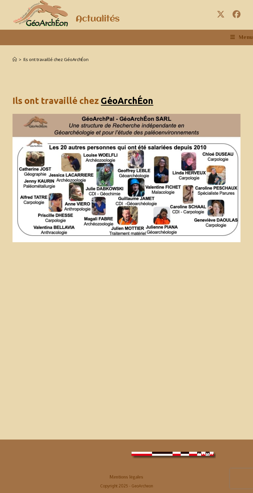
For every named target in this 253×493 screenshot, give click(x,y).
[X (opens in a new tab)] (221, 14)
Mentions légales (126, 476)
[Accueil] (15, 59)
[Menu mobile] (241, 37)
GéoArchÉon (127, 101)
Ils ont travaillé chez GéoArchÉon (56, 59)
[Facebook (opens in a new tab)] (235, 14)
